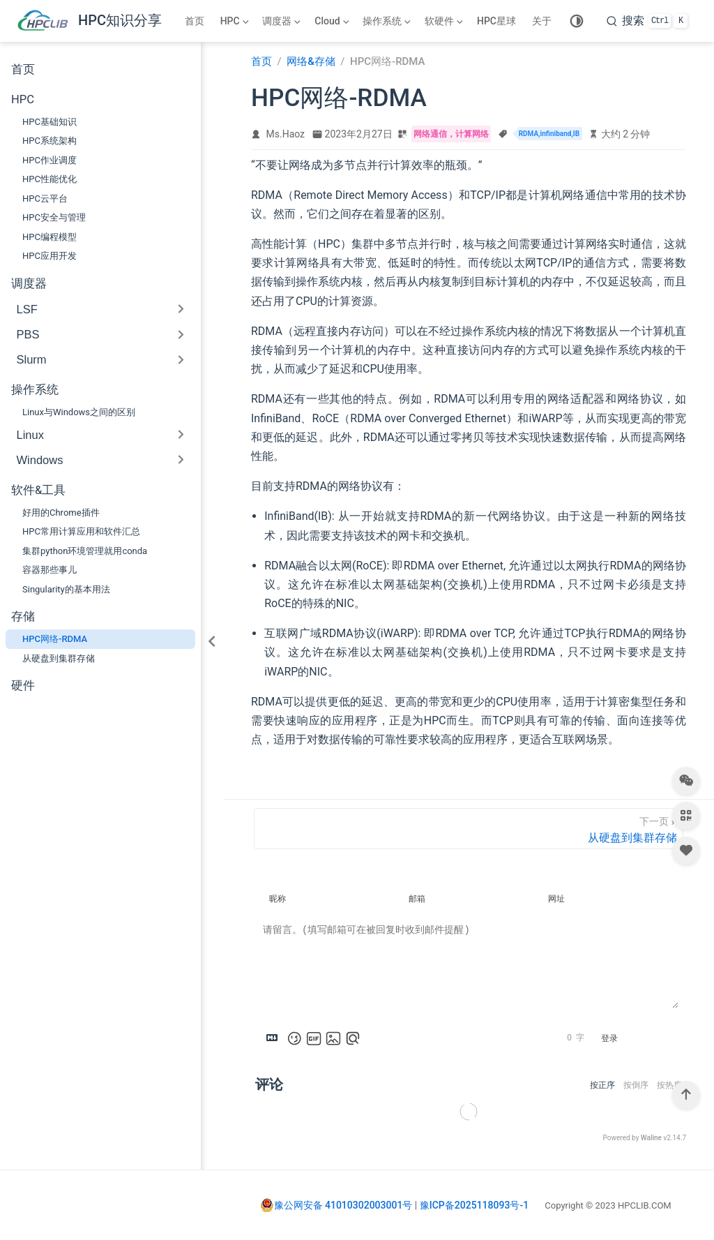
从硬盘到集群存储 (58, 658)
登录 (609, 1038)
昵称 (277, 899)
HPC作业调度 (49, 160)
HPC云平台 (45, 198)
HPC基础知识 (49, 122)
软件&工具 (38, 490)
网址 (556, 899)
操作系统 (35, 389)
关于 (542, 21)
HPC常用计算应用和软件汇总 (81, 531)
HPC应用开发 (49, 256)
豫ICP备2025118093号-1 (474, 1205)
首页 (194, 21)
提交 (653, 1038)
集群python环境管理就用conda (84, 551)
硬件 (23, 685)
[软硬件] (445, 21)
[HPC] (236, 21)
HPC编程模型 (49, 237)
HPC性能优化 (49, 179)
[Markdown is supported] (274, 1038)
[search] (647, 20)
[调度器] (282, 21)
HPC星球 (496, 21)
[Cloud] (333, 21)
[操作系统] (388, 21)
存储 (23, 616)
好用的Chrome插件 (61, 512)
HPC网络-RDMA (54, 639)
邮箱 (417, 899)
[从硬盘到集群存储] (468, 828)
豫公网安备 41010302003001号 (336, 1205)
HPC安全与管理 (54, 217)
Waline (651, 1138)
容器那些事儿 (49, 570)
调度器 (29, 283)
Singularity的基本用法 (66, 589)
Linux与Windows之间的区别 (78, 412)
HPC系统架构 (49, 140)
